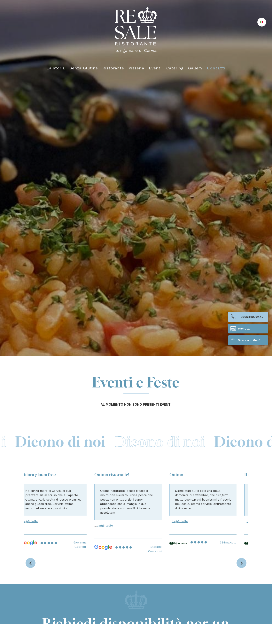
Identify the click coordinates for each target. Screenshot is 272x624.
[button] (261, 22)
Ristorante (113, 68)
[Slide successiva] (241, 563)
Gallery (195, 68)
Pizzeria (136, 68)
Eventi (155, 68)
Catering (175, 68)
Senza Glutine (84, 68)
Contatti (216, 68)
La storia (56, 68)
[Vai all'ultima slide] (30, 563)
